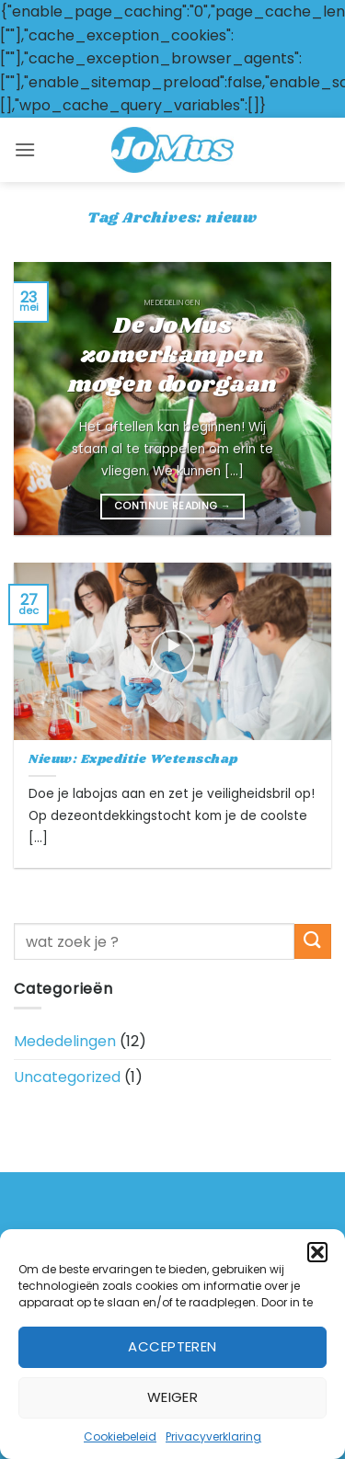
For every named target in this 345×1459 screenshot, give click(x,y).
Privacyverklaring (213, 1436)
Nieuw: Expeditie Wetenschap (133, 760)
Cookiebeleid (120, 1436)
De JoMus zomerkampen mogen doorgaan (173, 356)
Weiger (173, 1397)
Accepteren (172, 1346)
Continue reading (172, 506)
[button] (317, 1252)
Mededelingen (65, 1041)
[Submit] (312, 942)
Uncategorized (67, 1077)
